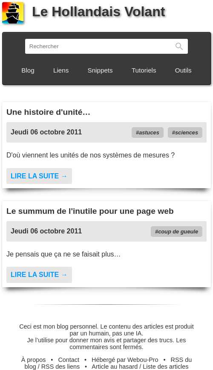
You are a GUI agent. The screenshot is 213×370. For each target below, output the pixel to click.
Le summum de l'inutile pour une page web (90, 211)
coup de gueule (178, 231)
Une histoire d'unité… (48, 112)
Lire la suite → (39, 176)
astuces (149, 132)
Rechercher (179, 46)
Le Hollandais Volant (83, 11)
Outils (183, 70)
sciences (186, 132)
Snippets (100, 70)
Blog (27, 70)
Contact (68, 359)
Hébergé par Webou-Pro (125, 359)
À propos (33, 359)
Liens (61, 70)
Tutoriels (144, 70)
